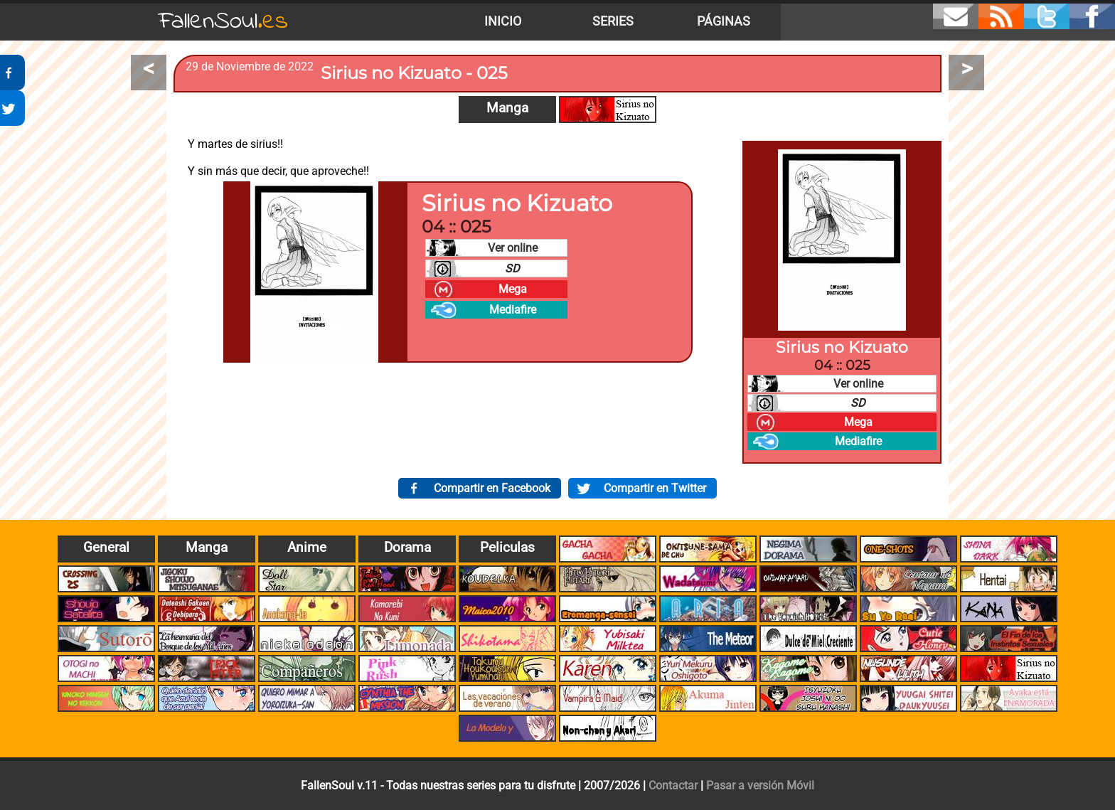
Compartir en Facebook (492, 488)
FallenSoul (223, 22)
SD (512, 268)
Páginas (723, 21)
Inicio (502, 21)
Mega (512, 289)
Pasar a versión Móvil (760, 785)
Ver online (513, 248)
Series (613, 21)
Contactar (673, 785)
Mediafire (512, 309)
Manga (507, 108)
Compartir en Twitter (655, 488)
